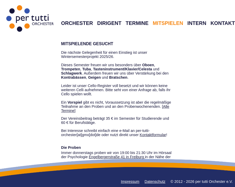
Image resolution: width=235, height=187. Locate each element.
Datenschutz (155, 181)
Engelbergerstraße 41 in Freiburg (117, 157)
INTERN (196, 23)
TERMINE (137, 23)
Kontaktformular (153, 135)
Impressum (130, 181)
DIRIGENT (109, 23)
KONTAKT (223, 23)
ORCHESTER (77, 23)
